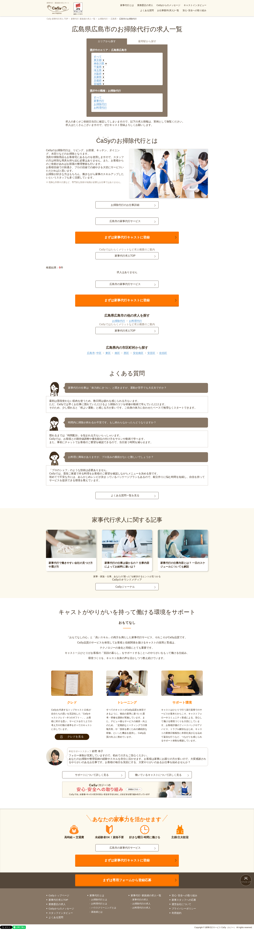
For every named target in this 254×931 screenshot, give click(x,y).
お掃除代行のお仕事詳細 (125, 205)
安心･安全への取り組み (194, 10)
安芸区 (151, 353)
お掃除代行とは (99, 899)
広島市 (91, 353)
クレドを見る (72, 736)
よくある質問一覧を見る (125, 495)
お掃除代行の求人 (141, 903)
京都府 (98, 80)
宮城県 (98, 84)
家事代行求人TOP (125, 255)
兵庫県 (98, 77)
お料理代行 (100, 107)
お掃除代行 (103, 19)
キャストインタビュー (195, 5)
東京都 (98, 60)
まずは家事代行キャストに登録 (127, 237)
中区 (98, 353)
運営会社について (181, 904)
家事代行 (99, 100)
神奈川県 (99, 63)
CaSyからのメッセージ (168, 5)
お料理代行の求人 (141, 907)
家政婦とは (97, 912)
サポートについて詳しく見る (92, 775)
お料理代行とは (99, 903)
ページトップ (246, 882)
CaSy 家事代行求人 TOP (57, 19)
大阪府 (98, 73)
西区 (126, 353)
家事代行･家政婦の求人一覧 (83, 19)
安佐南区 (138, 353)
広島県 (113, 19)
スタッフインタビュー (61, 913)
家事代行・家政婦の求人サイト (58, 8)
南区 (117, 353)
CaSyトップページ (59, 895)
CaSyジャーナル (125, 586)
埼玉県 (98, 70)
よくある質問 (147, 10)
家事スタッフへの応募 (184, 899)
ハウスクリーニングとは (103, 907)
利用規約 (176, 913)
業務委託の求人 (145, 5)
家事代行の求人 (140, 899)
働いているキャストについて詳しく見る (158, 775)
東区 (108, 353)
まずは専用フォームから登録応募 (127, 880)
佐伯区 (163, 353)
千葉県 (98, 67)
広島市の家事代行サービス (125, 221)
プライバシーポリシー (184, 908)
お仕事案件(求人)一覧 (168, 10)
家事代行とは (127, 5)
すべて (98, 56)
